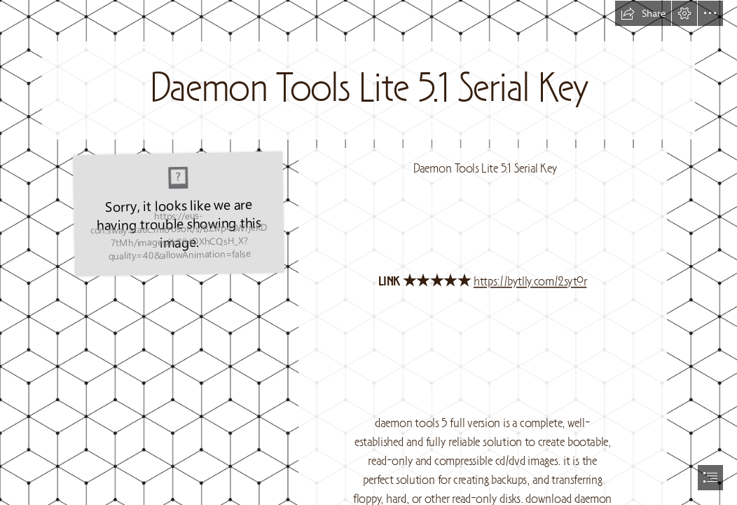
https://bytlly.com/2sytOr (530, 282)
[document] (368, 252)
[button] (643, 13)
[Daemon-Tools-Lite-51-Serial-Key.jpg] (178, 213)
